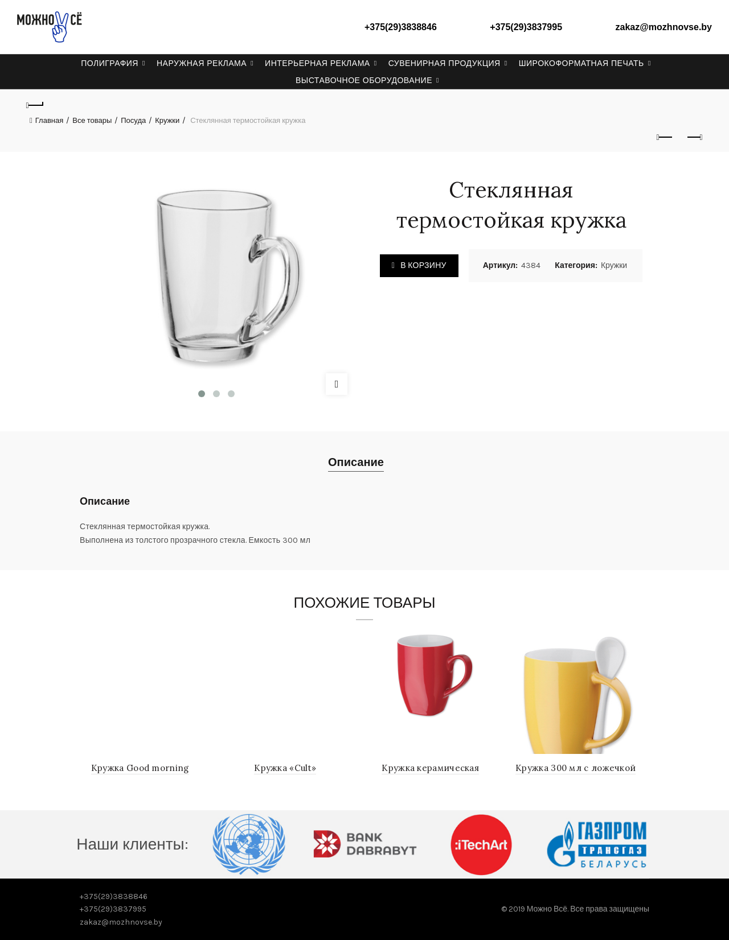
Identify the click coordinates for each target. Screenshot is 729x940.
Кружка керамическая (430, 767)
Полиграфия (109, 63)
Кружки (167, 120)
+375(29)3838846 (400, 27)
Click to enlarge (336, 384)
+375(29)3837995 (526, 27)
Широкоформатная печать (581, 63)
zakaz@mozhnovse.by (664, 27)
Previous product (665, 137)
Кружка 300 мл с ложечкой (575, 767)
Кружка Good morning (140, 767)
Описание (356, 462)
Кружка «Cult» (285, 767)
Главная (49, 120)
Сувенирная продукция (444, 63)
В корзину (423, 265)
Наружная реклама (202, 63)
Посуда (133, 120)
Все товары (92, 120)
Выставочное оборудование (364, 80)
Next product (694, 137)
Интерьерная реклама (317, 63)
